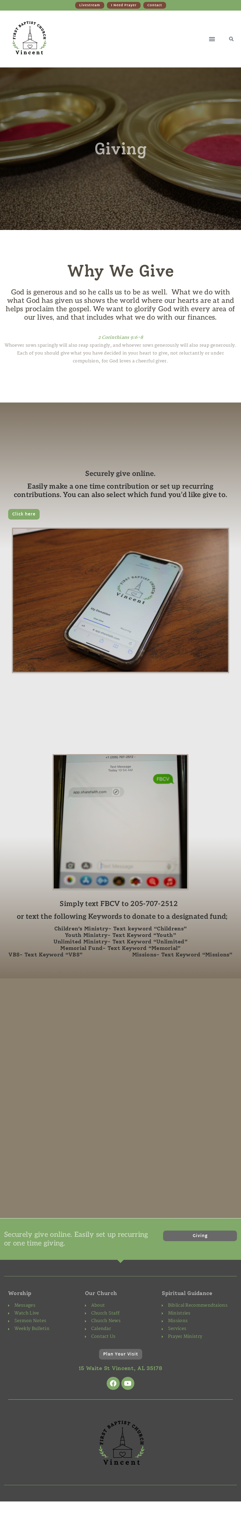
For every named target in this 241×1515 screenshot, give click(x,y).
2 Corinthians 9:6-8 (120, 337)
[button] (212, 39)
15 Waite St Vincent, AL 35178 (120, 1368)
